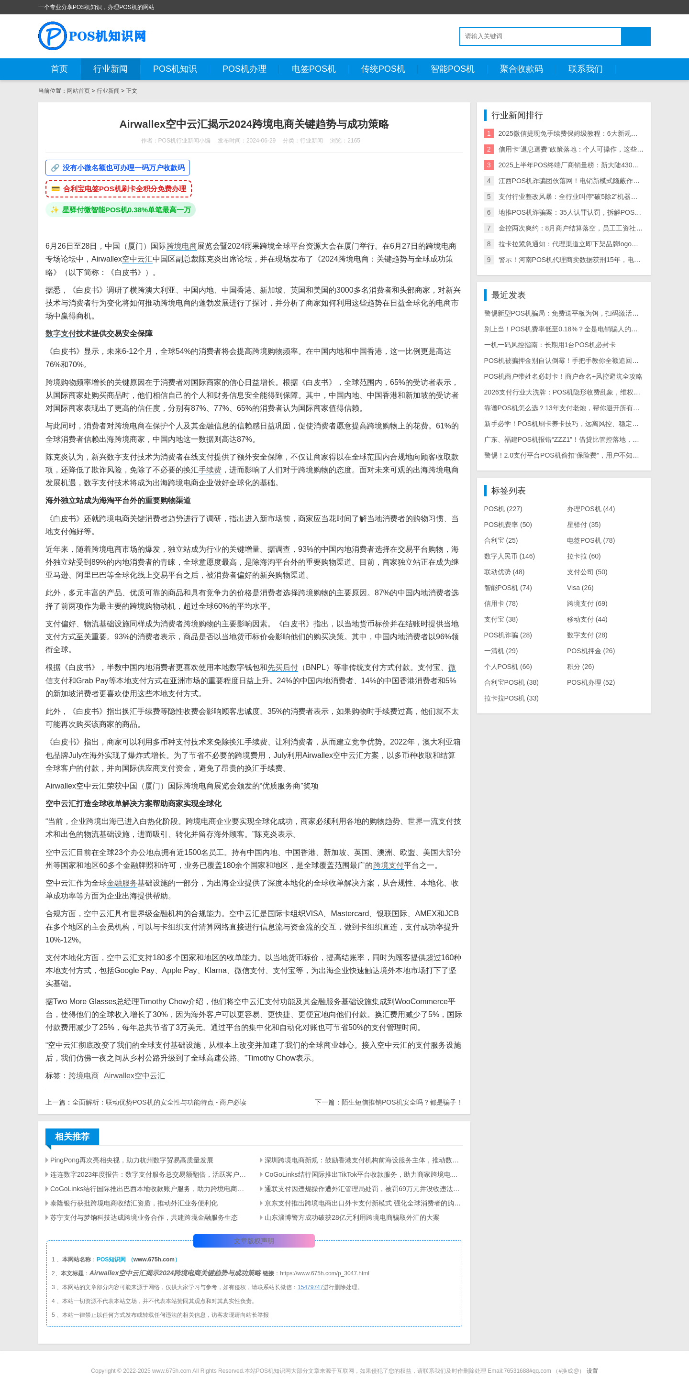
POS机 (503, 509)
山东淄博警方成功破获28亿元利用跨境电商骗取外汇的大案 (352, 1217)
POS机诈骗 (508, 635)
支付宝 (501, 619)
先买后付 (282, 667)
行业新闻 (110, 69)
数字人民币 (509, 556)
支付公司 (587, 572)
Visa (580, 587)
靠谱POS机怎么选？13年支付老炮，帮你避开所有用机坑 (568, 408)
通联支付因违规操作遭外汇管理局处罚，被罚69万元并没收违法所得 (364, 1189)
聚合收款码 (521, 69)
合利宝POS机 (511, 682)
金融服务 (122, 883)
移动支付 (587, 619)
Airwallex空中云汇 (134, 1076)
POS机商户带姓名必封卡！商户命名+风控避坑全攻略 (563, 376)
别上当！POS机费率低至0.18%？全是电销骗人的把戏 (564, 329)
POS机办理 (244, 69)
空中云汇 (137, 259)
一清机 (501, 651)
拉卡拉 (584, 556)
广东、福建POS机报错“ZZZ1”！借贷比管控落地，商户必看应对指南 (585, 439)
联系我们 (585, 69)
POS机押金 (591, 651)
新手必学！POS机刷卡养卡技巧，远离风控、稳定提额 (565, 423)
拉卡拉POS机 (511, 698)
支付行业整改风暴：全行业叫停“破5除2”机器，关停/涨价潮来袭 (593, 196)
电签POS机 (314, 69)
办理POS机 (591, 509)
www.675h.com (154, 1259)
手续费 (210, 470)
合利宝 (501, 540)
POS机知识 (175, 69)
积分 (580, 666)
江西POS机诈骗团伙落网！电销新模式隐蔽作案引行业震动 (586, 181)
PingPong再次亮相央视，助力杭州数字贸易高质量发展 (131, 1160)
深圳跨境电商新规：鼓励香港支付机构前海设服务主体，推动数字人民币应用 (364, 1160)
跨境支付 (388, 865)
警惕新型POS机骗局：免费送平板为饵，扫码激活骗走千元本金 (578, 313)
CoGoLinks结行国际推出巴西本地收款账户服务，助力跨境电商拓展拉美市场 (149, 1189)
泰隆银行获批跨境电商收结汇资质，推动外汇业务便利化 (134, 1203)
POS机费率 (508, 524)
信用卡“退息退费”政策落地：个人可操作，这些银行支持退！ (588, 149)
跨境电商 (182, 246)
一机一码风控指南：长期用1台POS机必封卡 (550, 345)
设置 (592, 1371)
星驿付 (584, 524)
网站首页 (78, 91)
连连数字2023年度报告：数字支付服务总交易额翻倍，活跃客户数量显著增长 (149, 1174)
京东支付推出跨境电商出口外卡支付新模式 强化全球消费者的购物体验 (364, 1203)
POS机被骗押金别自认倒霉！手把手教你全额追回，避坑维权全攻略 (585, 360)
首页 (59, 69)
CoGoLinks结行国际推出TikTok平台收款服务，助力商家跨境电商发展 (364, 1174)
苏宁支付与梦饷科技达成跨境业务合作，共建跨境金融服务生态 (144, 1217)
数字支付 (60, 333)
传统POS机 (383, 69)
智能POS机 (453, 69)
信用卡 (501, 603)
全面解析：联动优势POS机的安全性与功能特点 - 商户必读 (159, 1102)
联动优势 (504, 572)
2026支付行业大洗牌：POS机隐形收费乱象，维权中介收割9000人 (583, 392)
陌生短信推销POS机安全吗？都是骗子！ (402, 1102)
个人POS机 (508, 666)
